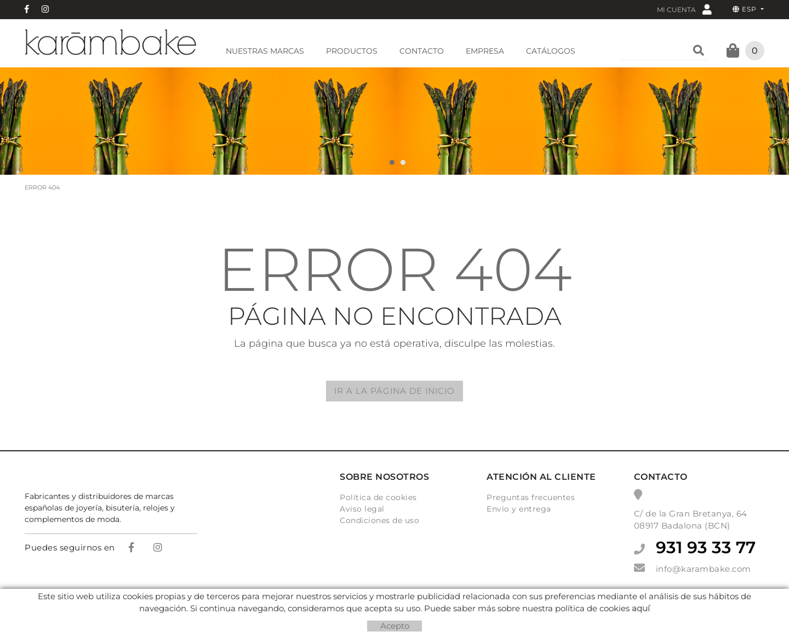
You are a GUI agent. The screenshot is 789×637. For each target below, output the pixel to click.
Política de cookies (378, 497)
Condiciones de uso (379, 520)
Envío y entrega (519, 509)
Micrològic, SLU (398, 608)
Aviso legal (362, 509)
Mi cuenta (684, 9)
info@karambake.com (703, 569)
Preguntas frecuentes (531, 497)
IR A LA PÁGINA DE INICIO (394, 391)
